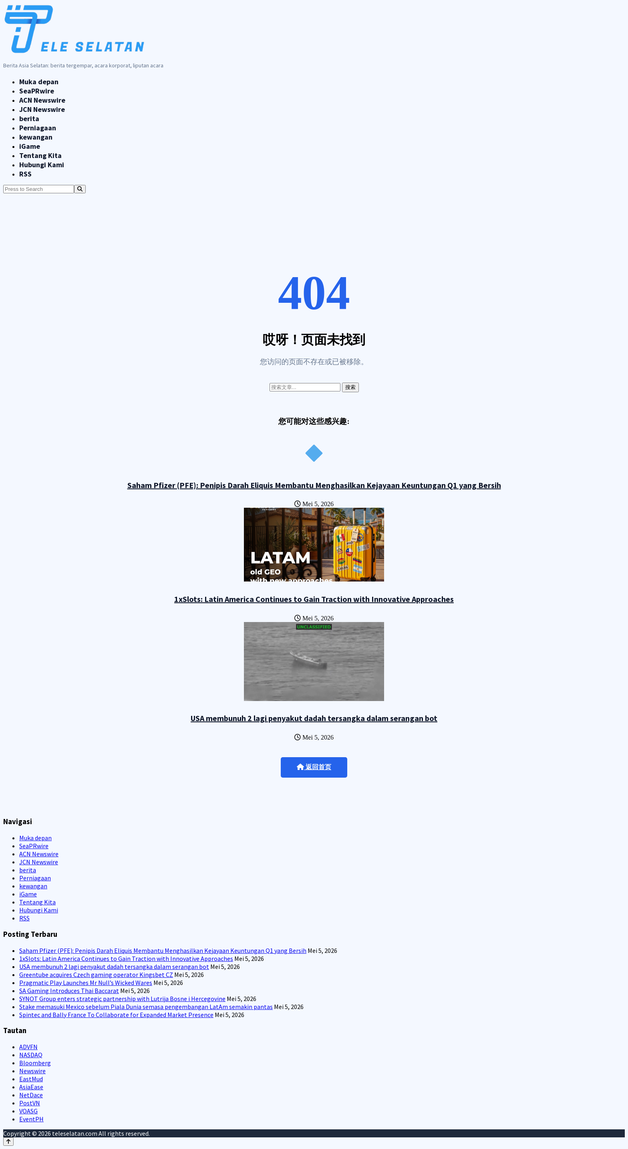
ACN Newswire (42, 100)
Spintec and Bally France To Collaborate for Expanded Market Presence (116, 1015)
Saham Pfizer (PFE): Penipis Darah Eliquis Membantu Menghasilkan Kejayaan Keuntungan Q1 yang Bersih (314, 485)
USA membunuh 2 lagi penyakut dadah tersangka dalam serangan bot (314, 718)
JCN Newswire (42, 109)
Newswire (32, 1071)
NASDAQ (30, 1055)
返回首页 (314, 767)
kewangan (35, 137)
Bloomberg (35, 1063)
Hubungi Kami (41, 164)
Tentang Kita (40, 155)
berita (29, 118)
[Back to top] (8, 1141)
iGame (29, 146)
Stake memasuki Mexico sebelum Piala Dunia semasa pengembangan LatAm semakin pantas (146, 1007)
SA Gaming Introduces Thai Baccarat (69, 991)
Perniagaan (37, 127)
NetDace (31, 1095)
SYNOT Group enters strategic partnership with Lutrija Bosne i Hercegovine (122, 999)
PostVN (29, 1103)
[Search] (80, 189)
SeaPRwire (36, 90)
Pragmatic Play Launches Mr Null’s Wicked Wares (85, 983)
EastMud (31, 1079)
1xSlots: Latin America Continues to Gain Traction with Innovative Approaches (314, 599)
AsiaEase (31, 1087)
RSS (25, 173)
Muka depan (38, 81)
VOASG (28, 1111)
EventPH (31, 1119)
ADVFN (28, 1047)
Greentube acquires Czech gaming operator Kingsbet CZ (96, 975)
